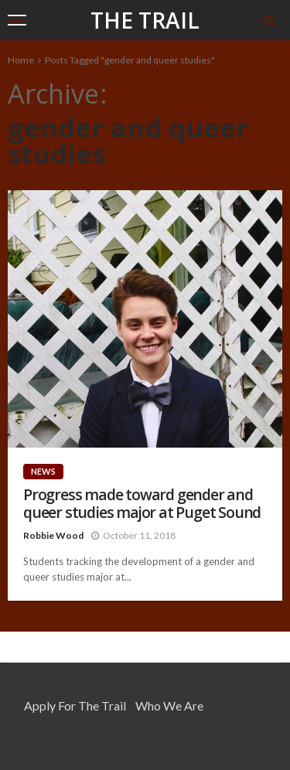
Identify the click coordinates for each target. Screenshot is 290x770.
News (43, 471)
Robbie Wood (53, 535)
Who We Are (169, 705)
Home (21, 60)
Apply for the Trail (75, 705)
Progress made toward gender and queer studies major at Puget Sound (142, 504)
